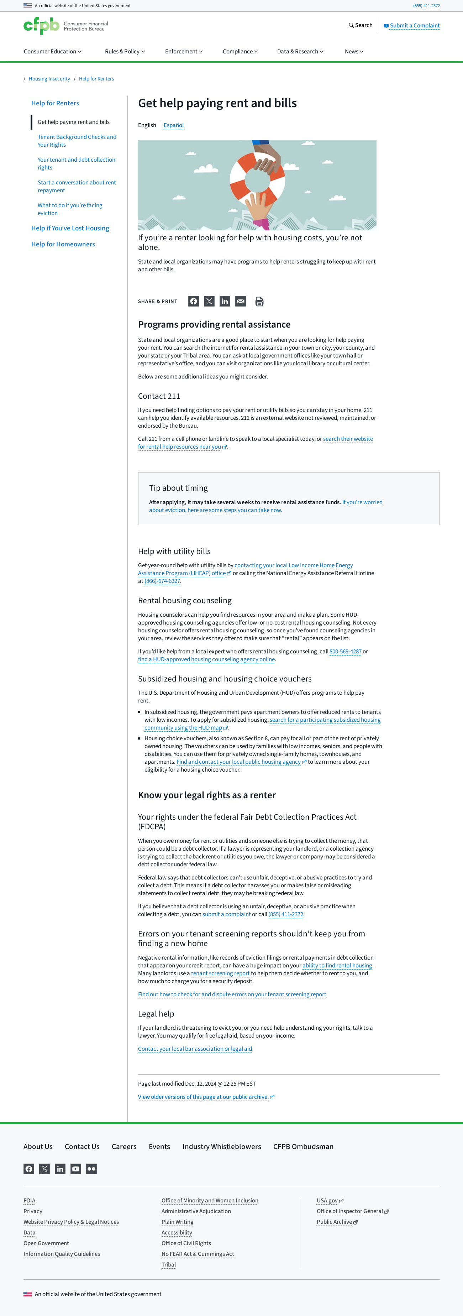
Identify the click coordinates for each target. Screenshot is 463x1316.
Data (29, 1232)
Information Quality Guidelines (61, 1254)
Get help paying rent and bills (74, 122)
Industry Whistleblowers (222, 1146)
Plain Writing (178, 1222)
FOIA (29, 1200)
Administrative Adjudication (196, 1211)
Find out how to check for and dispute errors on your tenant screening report (232, 994)
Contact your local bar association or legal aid (195, 1049)
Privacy (32, 1211)
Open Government (46, 1243)
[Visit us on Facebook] (28, 1168)
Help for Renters (96, 78)
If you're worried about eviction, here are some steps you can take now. (266, 506)
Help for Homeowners (63, 244)
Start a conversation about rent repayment (77, 186)
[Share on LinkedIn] (225, 300)
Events (159, 1146)
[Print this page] (259, 302)
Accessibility (177, 1232)
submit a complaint (226, 914)
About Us (38, 1146)
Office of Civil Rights (186, 1243)
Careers (124, 1146)
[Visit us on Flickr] (91, 1168)
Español (174, 125)
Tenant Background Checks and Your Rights (77, 141)
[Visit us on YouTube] (75, 1168)
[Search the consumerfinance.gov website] (360, 26)
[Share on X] (209, 300)
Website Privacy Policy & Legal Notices (71, 1222)
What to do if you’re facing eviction (70, 209)
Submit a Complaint (412, 25)
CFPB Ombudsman (303, 1146)
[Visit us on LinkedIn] (60, 1168)
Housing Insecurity (49, 78)
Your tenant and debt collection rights (76, 164)
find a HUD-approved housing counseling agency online (206, 659)
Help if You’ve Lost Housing (70, 228)
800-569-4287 (346, 651)
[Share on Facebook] (193, 300)
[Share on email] (240, 300)
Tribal (169, 1264)
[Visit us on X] (44, 1168)
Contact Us (82, 1146)
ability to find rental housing (337, 965)
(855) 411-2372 (426, 5)
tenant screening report (220, 973)
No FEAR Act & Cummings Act (198, 1254)
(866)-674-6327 (162, 581)
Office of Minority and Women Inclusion (210, 1200)
